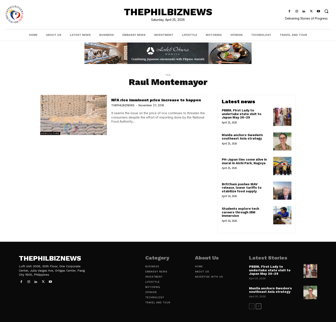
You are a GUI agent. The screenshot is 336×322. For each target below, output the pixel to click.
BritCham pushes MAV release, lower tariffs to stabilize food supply (242, 187)
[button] (326, 11)
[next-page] (258, 306)
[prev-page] (251, 306)
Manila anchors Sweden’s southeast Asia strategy (242, 137)
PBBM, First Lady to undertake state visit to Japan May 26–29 (241, 113)
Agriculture (50, 133)
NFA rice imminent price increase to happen (152, 102)
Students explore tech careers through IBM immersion (240, 212)
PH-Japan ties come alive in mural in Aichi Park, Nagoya (244, 161)
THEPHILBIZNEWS (123, 110)
